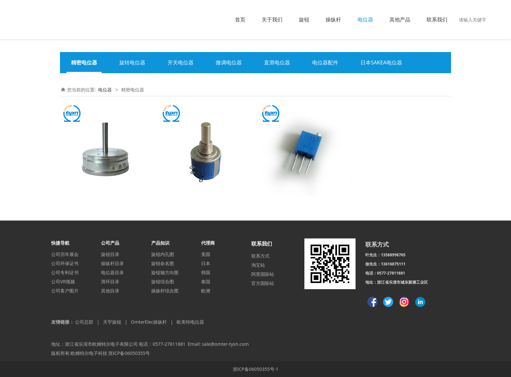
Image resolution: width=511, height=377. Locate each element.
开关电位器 (181, 62)
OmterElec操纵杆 (149, 322)
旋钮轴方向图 (165, 272)
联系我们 (437, 19)
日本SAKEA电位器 (381, 62)
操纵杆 (333, 19)
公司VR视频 (63, 281)
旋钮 (304, 19)
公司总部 (84, 322)
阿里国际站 (262, 274)
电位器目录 (112, 272)
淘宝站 (258, 265)
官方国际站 (262, 283)
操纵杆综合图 (165, 291)
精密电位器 (84, 62)
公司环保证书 (65, 263)
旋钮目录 (110, 254)
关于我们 (272, 19)
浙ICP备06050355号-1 (256, 369)
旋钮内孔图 (162, 254)
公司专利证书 (65, 272)
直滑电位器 (277, 62)
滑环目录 (110, 281)
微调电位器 (229, 62)
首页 (240, 19)
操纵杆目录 (112, 263)
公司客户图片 (65, 291)
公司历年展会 (65, 254)
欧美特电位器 (190, 322)
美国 (205, 254)
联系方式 (260, 256)
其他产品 (399, 19)
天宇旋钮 (112, 322)
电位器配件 (325, 62)
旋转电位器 (132, 62)
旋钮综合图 (162, 281)
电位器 (365, 19)
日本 (205, 263)
